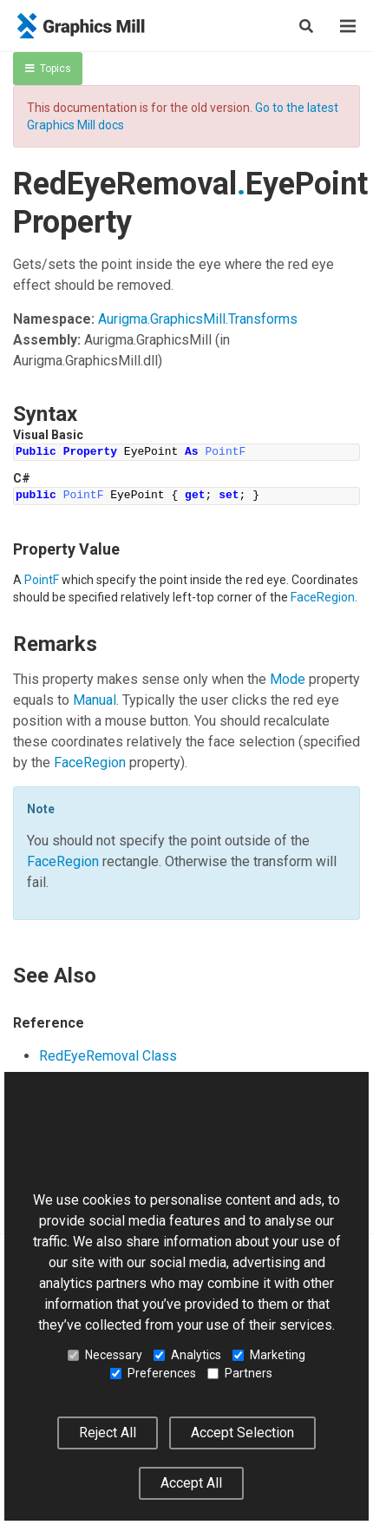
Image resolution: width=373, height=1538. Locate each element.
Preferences (153, 1373)
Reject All (107, 1432)
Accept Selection (242, 1432)
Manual (94, 700)
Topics (48, 68)
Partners (239, 1373)
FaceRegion (323, 597)
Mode (287, 679)
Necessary (105, 1355)
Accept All (191, 1483)
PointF (41, 580)
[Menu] (348, 26)
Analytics (187, 1355)
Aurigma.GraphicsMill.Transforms (198, 319)
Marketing (268, 1355)
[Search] (306, 26)
